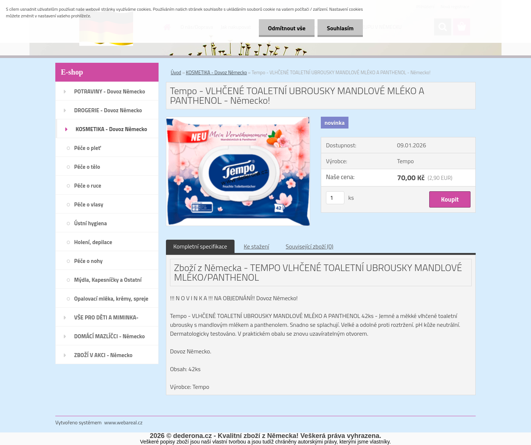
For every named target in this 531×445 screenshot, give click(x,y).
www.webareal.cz (123, 422)
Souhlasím (340, 28)
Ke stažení (256, 246)
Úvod (176, 72)
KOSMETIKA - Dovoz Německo (216, 72)
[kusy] (335, 197)
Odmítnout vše (287, 28)
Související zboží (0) (309, 246)
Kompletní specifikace (200, 246)
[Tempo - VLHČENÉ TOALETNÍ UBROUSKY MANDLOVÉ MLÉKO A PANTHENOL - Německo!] (238, 120)
